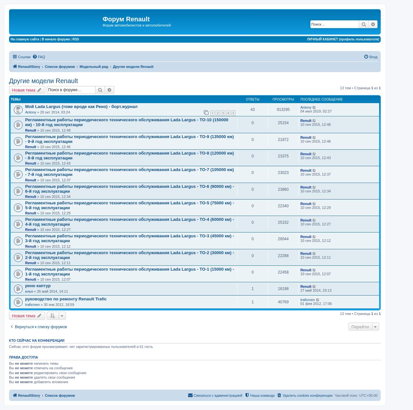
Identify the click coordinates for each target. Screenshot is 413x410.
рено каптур (38, 285)
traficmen (32, 305)
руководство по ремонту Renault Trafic (66, 299)
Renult (30, 130)
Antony (30, 112)
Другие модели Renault (43, 80)
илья (29, 291)
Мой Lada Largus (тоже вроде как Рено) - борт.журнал (81, 106)
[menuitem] (38, 57)
